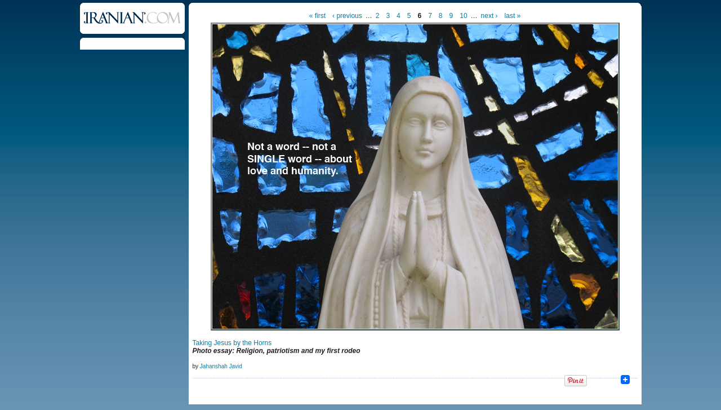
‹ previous (347, 16)
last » (513, 16)
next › (489, 16)
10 (463, 16)
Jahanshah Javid (221, 366)
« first (317, 16)
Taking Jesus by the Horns (232, 343)
